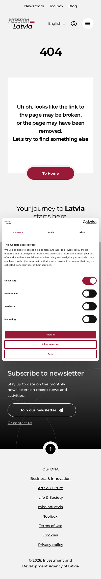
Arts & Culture (50, 488)
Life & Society (50, 497)
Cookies (50, 535)
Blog (72, 6)
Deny (51, 354)
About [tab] (82, 232)
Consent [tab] (18, 232)
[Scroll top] (50, 449)
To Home (50, 173)
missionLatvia (50, 507)
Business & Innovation (50, 478)
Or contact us (20, 422)
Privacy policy (50, 544)
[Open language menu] (56, 23)
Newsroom (34, 6)
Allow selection (50, 344)
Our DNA (50, 469)
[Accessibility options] (74, 23)
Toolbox (56, 6)
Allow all (50, 334)
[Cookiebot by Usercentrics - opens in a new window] (75, 222)
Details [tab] (50, 232)
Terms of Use (50, 525)
